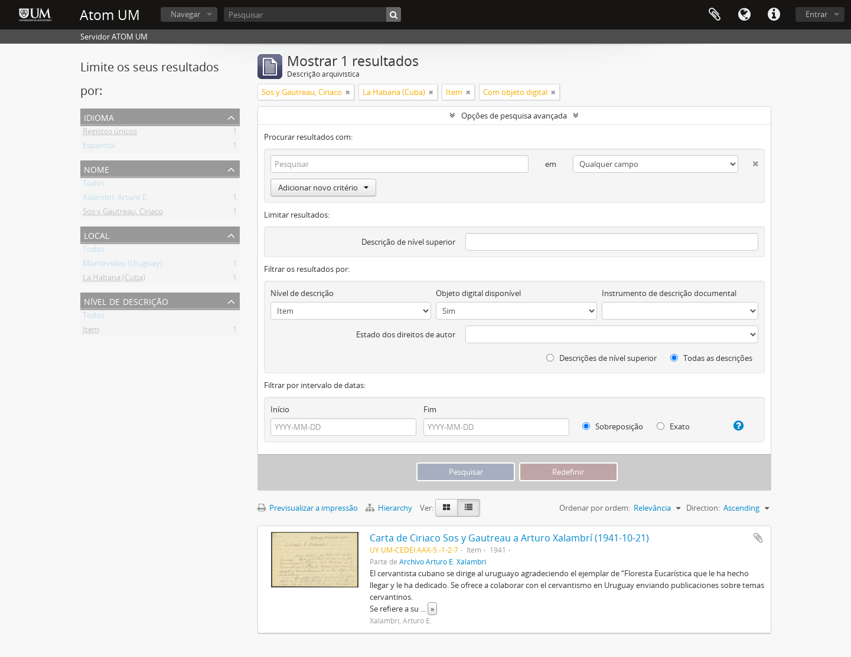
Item (91, 331)
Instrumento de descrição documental (669, 293)
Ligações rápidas (773, 14)
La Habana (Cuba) (114, 279)
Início (279, 409)
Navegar (185, 14)
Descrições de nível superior (601, 358)
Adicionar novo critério (323, 187)
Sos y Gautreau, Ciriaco (123, 213)
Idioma (744, 14)
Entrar (816, 14)
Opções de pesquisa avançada (514, 115)
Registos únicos (110, 133)
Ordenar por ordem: (594, 507)
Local (96, 234)
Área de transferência (714, 14)
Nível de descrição (126, 300)
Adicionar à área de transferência (758, 538)
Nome (96, 168)
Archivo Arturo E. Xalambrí (442, 561)
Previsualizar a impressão (307, 507)
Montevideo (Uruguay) (122, 265)
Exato (673, 426)
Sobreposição (612, 426)
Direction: (703, 507)
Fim (429, 409)
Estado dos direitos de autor (405, 334)
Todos (94, 185)
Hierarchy (390, 507)
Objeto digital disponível (478, 293)
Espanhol (99, 147)
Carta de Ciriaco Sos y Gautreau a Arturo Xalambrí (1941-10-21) (509, 537)
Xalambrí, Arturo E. (115, 199)
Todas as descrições (711, 358)
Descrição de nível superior (408, 241)
